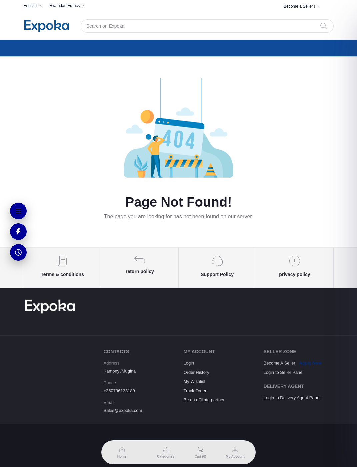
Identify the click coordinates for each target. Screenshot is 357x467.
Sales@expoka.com (123, 410)
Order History (196, 372)
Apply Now (310, 363)
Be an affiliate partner (204, 399)
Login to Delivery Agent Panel (292, 397)
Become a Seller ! (299, 6)
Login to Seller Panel (284, 372)
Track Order (195, 390)
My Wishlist (195, 381)
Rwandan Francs (65, 5)
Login (189, 363)
